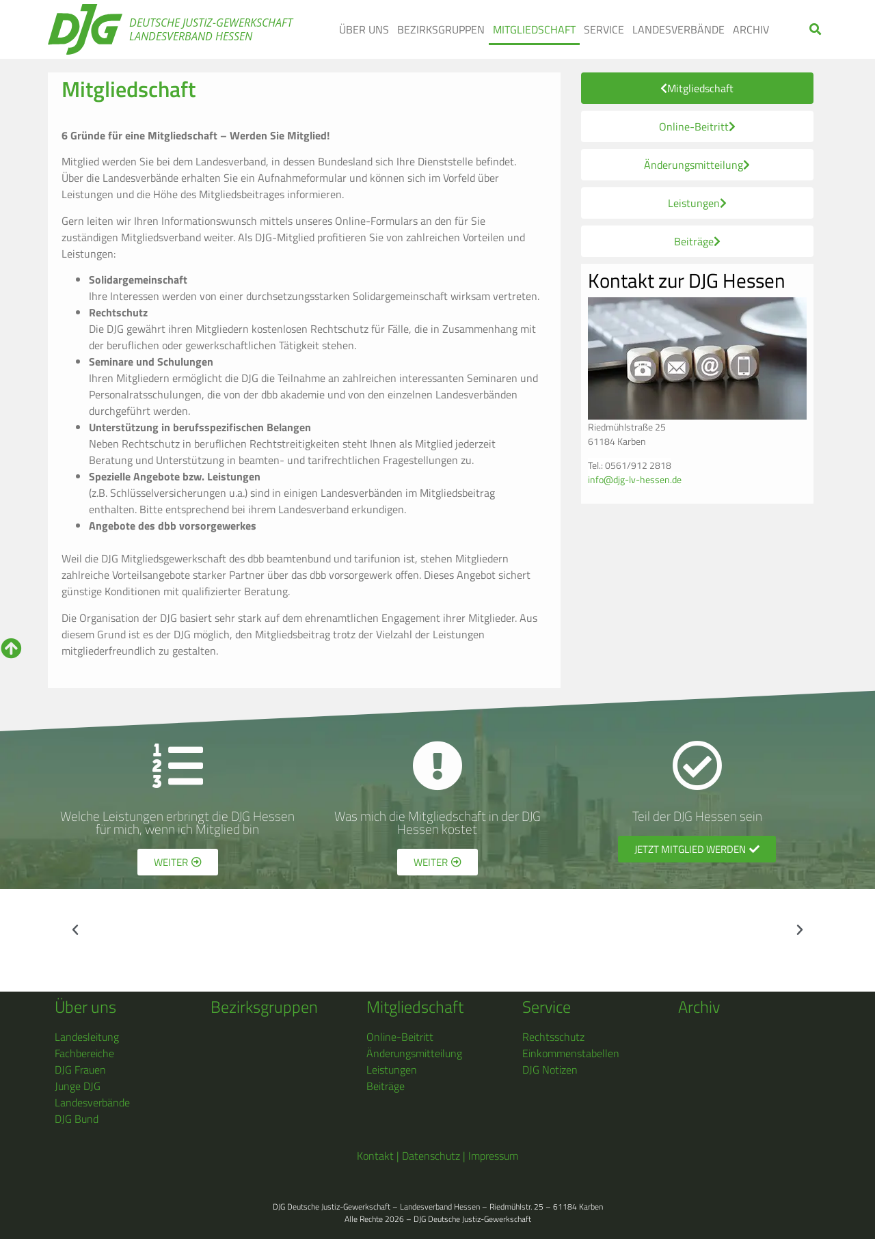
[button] (816, 30)
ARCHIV (751, 29)
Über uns (85, 1006)
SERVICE (604, 29)
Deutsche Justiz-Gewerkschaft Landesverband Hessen (211, 29)
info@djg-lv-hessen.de (635, 479)
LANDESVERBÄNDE (678, 29)
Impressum (493, 1155)
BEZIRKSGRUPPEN (441, 29)
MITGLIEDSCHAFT (534, 29)
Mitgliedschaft (414, 1006)
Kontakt (375, 1155)
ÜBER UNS (364, 29)
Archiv (699, 1006)
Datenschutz (431, 1155)
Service (546, 1006)
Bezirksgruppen (264, 1006)
